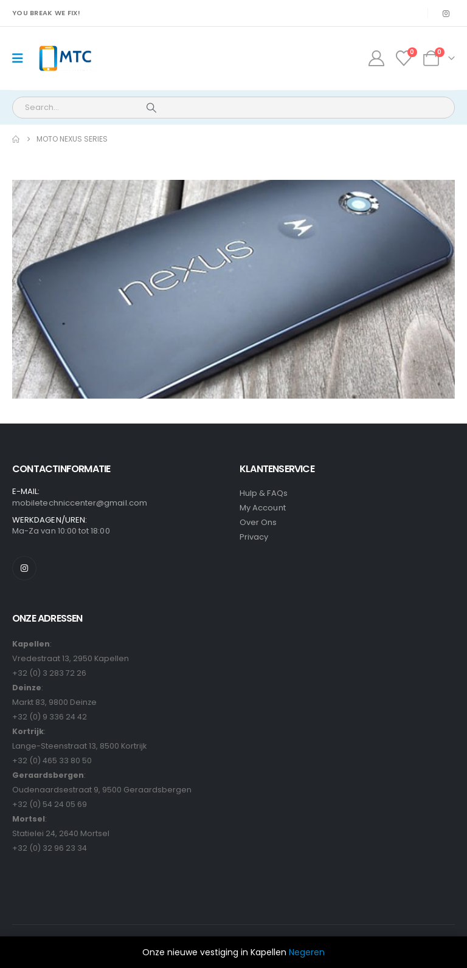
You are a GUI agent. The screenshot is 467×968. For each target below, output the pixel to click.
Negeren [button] (307, 952)
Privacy (254, 537)
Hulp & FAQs (264, 493)
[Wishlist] (404, 58)
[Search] (151, 107)
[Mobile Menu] (21, 58)
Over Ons (258, 522)
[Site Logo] (65, 59)
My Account (263, 507)
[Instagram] (445, 13)
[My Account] (376, 58)
